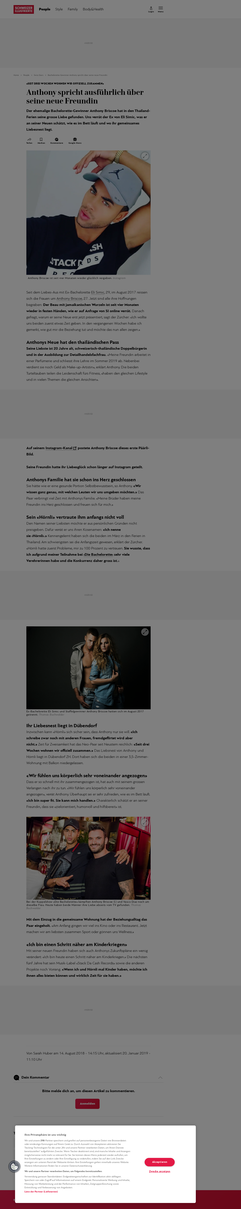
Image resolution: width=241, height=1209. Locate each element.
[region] (105, 1164)
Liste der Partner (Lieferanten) (41, 1192)
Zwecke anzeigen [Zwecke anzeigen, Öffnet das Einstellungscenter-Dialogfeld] (159, 1171)
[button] (14, 1167)
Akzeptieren (159, 1162)
